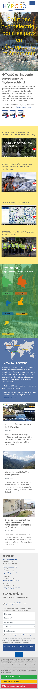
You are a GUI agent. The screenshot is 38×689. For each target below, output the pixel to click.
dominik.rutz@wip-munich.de (11, 580)
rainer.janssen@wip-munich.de (12, 588)
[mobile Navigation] (32, 3)
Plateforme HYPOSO (9, 397)
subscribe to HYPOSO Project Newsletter (19, 647)
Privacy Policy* (27, 635)
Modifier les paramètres (11, 681)
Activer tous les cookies (11, 677)
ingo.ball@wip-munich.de (10, 573)
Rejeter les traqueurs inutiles (13, 686)
